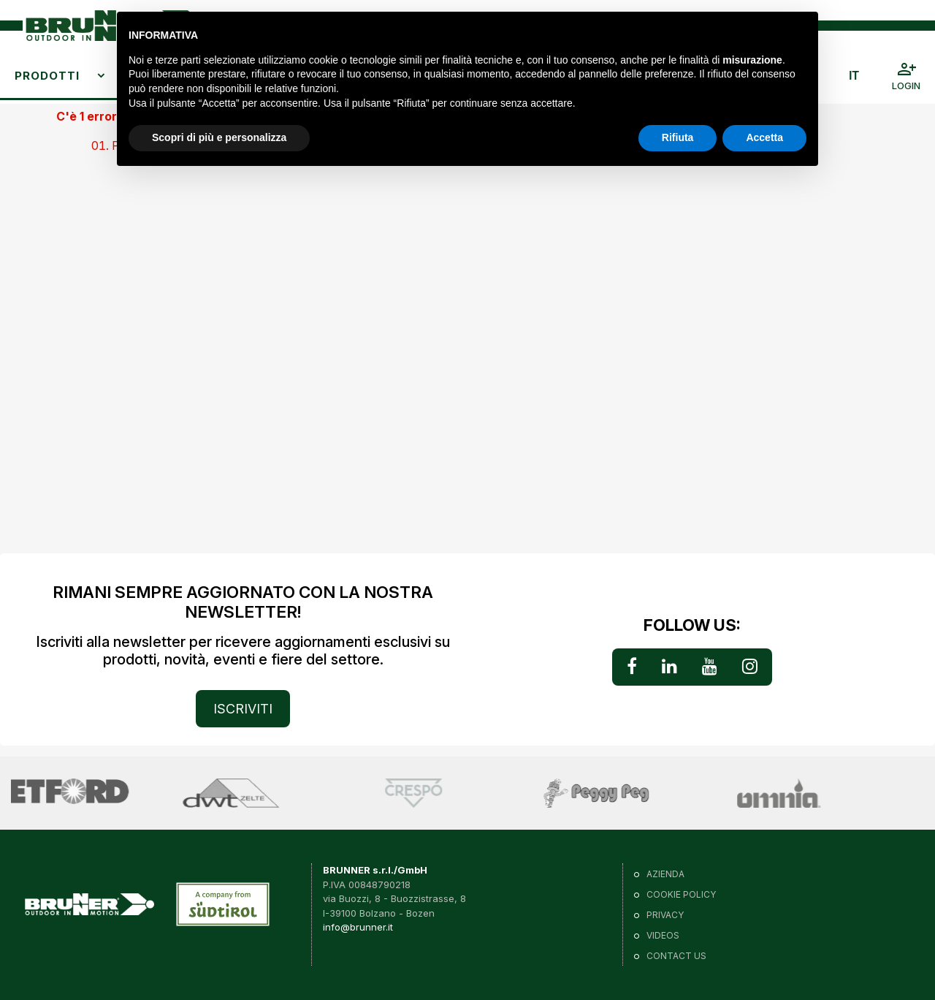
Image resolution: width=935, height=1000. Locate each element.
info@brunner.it (358, 927)
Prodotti (47, 76)
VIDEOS (662, 935)
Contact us (676, 955)
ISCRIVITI (242, 708)
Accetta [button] (764, 137)
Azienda (665, 873)
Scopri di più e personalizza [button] (219, 137)
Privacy (665, 914)
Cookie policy (681, 894)
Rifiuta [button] (678, 137)
